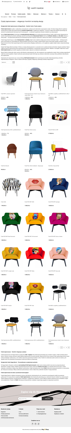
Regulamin (3, 411)
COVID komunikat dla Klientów (7, 417)
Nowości (7, 14)
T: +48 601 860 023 (41, 411)
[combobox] (8, 62)
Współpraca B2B (57, 411)
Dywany (57, 14)
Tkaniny (51, 14)
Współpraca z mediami (59, 413)
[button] (65, 1)
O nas (20, 411)
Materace (44, 14)
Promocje (13, 14)
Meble (29, 14)
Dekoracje (36, 14)
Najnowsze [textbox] (4, 62)
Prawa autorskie (4, 415)
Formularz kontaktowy (23, 415)
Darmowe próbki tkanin (24, 413)
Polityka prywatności (5, 413)
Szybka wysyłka (21, 14)
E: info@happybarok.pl (41, 413)
